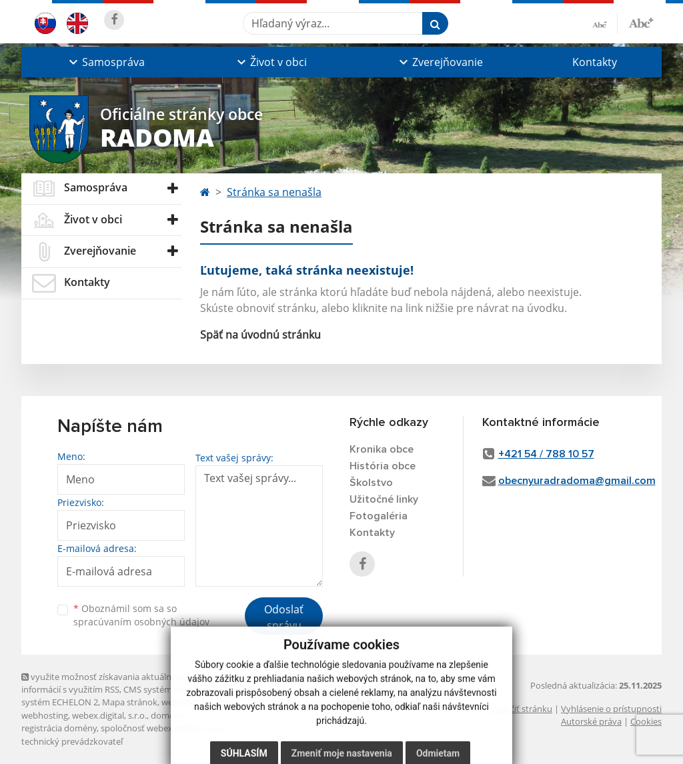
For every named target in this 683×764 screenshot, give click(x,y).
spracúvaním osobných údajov (141, 621)
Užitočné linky (384, 499)
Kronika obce (382, 449)
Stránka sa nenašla (274, 192)
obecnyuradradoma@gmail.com (577, 480)
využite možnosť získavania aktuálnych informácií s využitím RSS (103, 683)
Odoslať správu (283, 617)
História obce (383, 466)
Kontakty (594, 62)
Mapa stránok (129, 702)
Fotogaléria (379, 516)
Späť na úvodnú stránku (260, 334)
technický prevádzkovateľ (72, 741)
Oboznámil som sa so (141, 615)
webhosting (44, 715)
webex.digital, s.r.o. (109, 715)
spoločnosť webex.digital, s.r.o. (161, 728)
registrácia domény (59, 728)
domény (167, 715)
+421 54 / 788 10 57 (546, 454)
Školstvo (371, 482)
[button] (105, 62)
